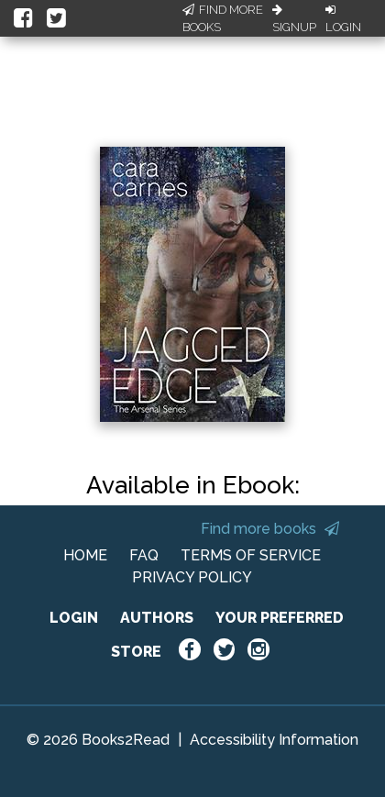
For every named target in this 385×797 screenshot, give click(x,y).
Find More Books (222, 19)
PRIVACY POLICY (192, 577)
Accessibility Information (274, 739)
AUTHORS (156, 617)
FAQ (144, 555)
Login (343, 19)
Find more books (270, 528)
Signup (294, 19)
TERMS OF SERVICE (251, 555)
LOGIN (74, 617)
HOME (85, 555)
